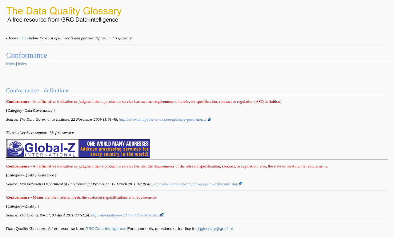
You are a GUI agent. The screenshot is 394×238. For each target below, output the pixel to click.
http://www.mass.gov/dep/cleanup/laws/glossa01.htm (197, 184)
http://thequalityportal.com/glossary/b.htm (127, 215)
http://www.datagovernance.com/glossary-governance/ (165, 119)
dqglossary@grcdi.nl (214, 228)
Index (23, 38)
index (10, 63)
